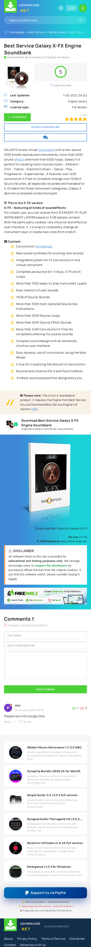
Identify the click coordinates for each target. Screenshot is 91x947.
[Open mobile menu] (83, 8)
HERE (34, 409)
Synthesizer (44, 246)
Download (19, 117)
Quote (27, 721)
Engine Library (56, 32)
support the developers (51, 565)
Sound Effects (65, 428)
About (8, 939)
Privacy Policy (27, 939)
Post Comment (45, 689)
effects (19, 159)
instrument (46, 150)
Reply (7, 721)
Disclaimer (77, 939)
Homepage (16, 32)
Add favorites (62, 85)
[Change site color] (61, 8)
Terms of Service (53, 939)
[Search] (81, 20)
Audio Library (35, 32)
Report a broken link (45, 127)
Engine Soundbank (31, 428)
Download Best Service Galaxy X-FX (59, 528)
